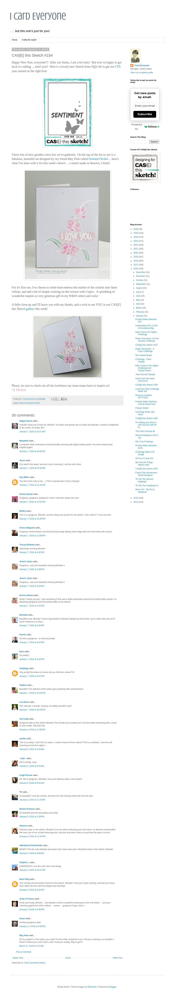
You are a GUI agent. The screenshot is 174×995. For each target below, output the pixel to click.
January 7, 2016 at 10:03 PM (32, 693)
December (141, 272)
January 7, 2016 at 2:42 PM (31, 552)
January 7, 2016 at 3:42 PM (31, 606)
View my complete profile (141, 72)
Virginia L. (24, 862)
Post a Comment (23, 952)
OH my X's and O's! (144, 458)
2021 (136, 249)
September (141, 284)
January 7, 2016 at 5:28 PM (31, 625)
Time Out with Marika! (145, 374)
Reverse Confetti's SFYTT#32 (143, 396)
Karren (22, 634)
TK (20, 792)
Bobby (22, 511)
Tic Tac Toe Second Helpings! (144, 480)
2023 (136, 241)
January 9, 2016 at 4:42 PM (31, 890)
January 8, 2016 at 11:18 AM (32, 800)
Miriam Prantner (27, 809)
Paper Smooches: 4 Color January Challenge (147, 339)
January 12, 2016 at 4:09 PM (32, 926)
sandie (22, 738)
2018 (136, 261)
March (139, 308)
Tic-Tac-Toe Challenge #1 (147, 485)
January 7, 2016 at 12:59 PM (32, 535)
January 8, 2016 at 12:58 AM (32, 729)
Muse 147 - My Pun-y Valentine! (145, 490)
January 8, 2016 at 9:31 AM (31, 783)
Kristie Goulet (26, 494)
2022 (136, 245)
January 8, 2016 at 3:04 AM (31, 749)
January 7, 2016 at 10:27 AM (32, 431)
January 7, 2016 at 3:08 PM (31, 569)
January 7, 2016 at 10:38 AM (32, 468)
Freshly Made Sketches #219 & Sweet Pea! (146, 402)
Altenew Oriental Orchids (29, 403)
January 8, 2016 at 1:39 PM (31, 816)
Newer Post (18, 958)
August (139, 288)
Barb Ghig (24, 879)
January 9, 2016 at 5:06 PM (31, 909)
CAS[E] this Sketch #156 (146, 385)
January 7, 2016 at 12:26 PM (32, 519)
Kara (21, 651)
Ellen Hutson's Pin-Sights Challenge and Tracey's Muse (146, 368)
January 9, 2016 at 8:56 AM (31, 853)
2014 (136, 502)
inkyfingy (23, 668)
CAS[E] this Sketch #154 (146, 469)
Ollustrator (92, 987)
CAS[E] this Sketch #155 (146, 418)
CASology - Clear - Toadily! (143, 360)
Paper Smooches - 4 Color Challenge (144, 350)
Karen (22, 918)
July (138, 292)
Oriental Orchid (98, 159)
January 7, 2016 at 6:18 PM (31, 659)
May (138, 300)
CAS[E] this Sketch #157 (146, 345)
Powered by (145, 126)
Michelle (23, 615)
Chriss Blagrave (27, 528)
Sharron (23, 826)
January (140, 316)
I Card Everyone (38, 16)
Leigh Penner (25, 775)
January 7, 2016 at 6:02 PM (31, 642)
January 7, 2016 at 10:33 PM (32, 710)
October (140, 280)
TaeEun (23, 685)
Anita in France (26, 899)
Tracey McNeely (27, 545)
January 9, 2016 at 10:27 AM (32, 870)
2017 (136, 265)
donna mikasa (26, 595)
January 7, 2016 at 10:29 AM (32, 451)
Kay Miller (24, 477)
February (140, 312)
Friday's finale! (142, 408)
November (141, 276)
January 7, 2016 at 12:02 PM (32, 502)
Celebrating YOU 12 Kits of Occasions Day (146, 326)
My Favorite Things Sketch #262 (144, 463)
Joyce (22, 460)
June (138, 296)
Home (14, 40)
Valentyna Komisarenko (30, 845)
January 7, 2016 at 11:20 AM (32, 485)
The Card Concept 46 (145, 431)
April (138, 304)
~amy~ (22, 758)
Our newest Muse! (143, 355)
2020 (136, 253)
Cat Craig (23, 719)
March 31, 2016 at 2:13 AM (31, 946)
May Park (23, 935)
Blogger (112, 987)
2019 (136, 257)
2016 (136, 268)
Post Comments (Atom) (34, 963)
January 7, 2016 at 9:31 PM (31, 676)
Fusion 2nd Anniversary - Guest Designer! (146, 473)
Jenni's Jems (25, 561)
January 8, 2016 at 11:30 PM (32, 836)
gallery (30, 309)
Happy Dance (25, 421)
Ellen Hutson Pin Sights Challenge (146, 333)
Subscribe (144, 114)
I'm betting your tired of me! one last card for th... (145, 425)
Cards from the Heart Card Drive (144, 379)
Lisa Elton (24, 702)
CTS (118, 66)
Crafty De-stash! (29, 40)
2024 (136, 237)
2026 (136, 229)
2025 (136, 233)
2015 (136, 498)
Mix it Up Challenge (144, 441)
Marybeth (23, 441)
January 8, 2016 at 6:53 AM (31, 766)
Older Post (117, 958)
